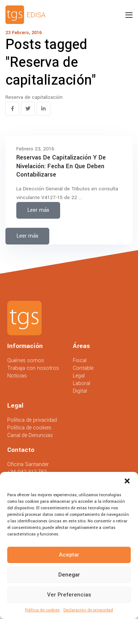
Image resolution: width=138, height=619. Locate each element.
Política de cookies (42, 610)
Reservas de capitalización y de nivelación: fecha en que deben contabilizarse (61, 166)
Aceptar (69, 555)
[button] (127, 481)
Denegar (69, 575)
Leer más (38, 210)
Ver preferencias (69, 595)
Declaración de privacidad (88, 610)
